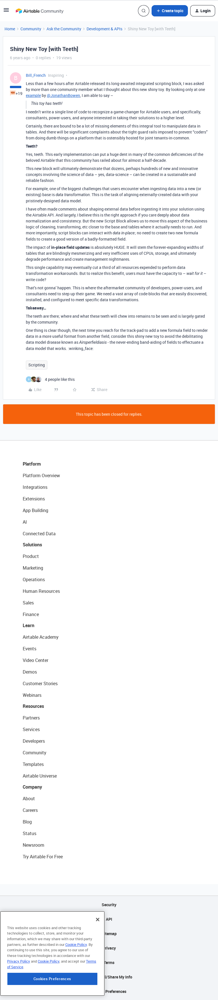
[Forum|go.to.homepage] (39, 10)
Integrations (35, 487)
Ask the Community (64, 28)
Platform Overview (41, 475)
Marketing (33, 568)
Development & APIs (104, 28)
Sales (28, 603)
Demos (30, 672)
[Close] (97, 927)
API (109, 919)
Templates (33, 764)
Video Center (35, 660)
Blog (27, 822)
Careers (30, 810)
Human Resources (41, 591)
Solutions (32, 545)
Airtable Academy (40, 637)
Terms (109, 962)
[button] (6, 11)
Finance (31, 614)
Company (32, 787)
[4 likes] (50, 379)
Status (29, 833)
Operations (34, 579)
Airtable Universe (40, 776)
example (33, 95)
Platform (32, 464)
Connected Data (39, 533)
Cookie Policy (76, 952)
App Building (35, 510)
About (29, 798)
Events (29, 649)
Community (30, 28)
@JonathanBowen (63, 95)
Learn (28, 625)
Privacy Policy (18, 968)
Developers (34, 741)
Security (109, 904)
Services (31, 729)
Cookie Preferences (109, 991)
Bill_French (36, 75)
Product (31, 556)
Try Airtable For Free (43, 856)
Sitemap (109, 933)
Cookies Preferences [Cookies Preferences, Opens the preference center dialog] (52, 986)
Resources (33, 706)
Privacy (109, 948)
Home (10, 28)
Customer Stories (40, 683)
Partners (31, 718)
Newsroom (33, 845)
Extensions (34, 499)
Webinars (32, 695)
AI (25, 522)
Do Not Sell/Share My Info (109, 977)
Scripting (36, 365)
